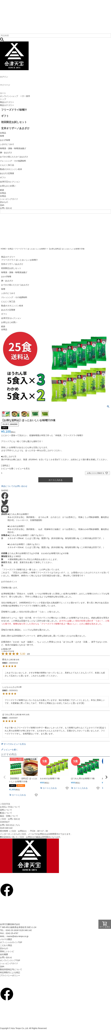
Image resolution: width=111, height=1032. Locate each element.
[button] (4, 777)
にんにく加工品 (8, 301)
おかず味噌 (6, 276)
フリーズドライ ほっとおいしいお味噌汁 (30, 249)
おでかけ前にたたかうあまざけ (15, 285)
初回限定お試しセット (11, 268)
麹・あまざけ (7, 281)
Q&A (2, 205)
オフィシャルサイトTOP (11, 942)
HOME (3, 249)
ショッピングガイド (9, 199)
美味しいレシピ (7, 951)
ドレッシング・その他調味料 (14, 297)
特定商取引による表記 (10, 972)
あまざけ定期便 (8, 310)
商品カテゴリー (7, 102)
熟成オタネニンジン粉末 (12, 305)
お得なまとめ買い (9, 322)
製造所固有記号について (11, 969)
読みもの (4, 202)
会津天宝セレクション (11, 318)
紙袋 (3, 326)
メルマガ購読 (6, 939)
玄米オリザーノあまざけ (12, 264)
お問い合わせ (6, 208)
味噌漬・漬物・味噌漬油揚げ (14, 272)
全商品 (3, 196)
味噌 (3, 289)
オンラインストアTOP (10, 960)
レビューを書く (8, 468)
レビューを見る (23, 468)
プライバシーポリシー (10, 975)
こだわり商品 (6, 945)
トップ (3, 99)
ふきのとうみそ (8, 293)
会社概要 (4, 954)
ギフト (4, 314)
